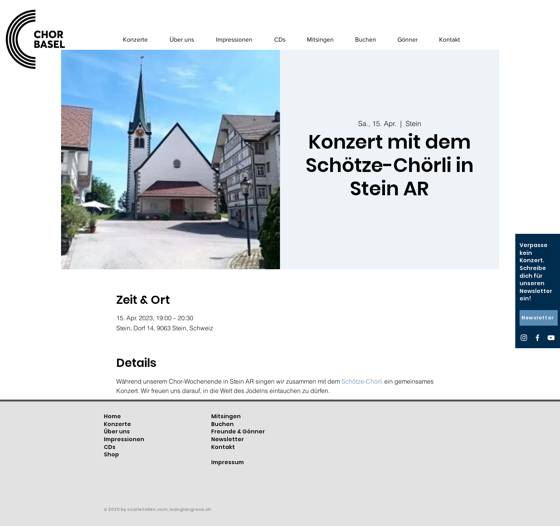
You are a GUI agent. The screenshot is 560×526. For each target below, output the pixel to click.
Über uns (117, 431)
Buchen (222, 424)
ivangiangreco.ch (190, 509)
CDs (110, 447)
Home (112, 416)
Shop (111, 454)
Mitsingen (226, 416)
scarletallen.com (147, 509)
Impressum (227, 462)
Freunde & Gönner (238, 431)
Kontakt (223, 447)
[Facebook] (537, 337)
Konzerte (117, 424)
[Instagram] (524, 337)
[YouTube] (551, 337)
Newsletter (227, 439)
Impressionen (124, 439)
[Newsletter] (539, 318)
